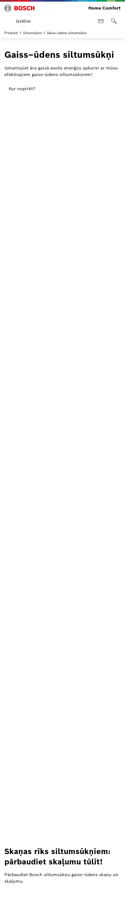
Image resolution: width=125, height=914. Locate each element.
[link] (22, 88)
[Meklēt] (114, 21)
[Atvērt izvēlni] (19, 21)
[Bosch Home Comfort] (19, 8)
